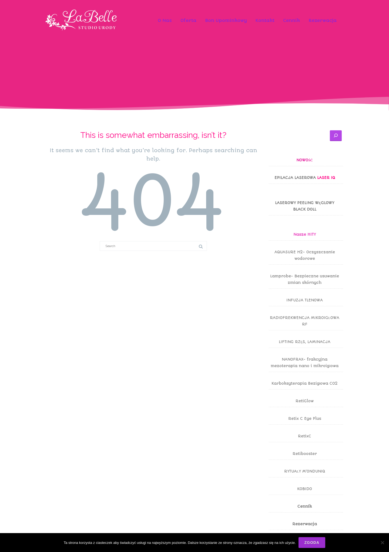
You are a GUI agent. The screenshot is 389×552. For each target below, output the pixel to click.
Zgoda (312, 542)
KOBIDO (304, 489)
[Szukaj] (336, 135)
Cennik (291, 20)
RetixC (304, 436)
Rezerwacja (322, 20)
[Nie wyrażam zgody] (382, 542)
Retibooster (305, 453)
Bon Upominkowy (226, 20)
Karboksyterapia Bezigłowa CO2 (304, 383)
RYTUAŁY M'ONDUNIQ (304, 471)
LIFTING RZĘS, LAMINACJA (304, 342)
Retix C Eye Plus (304, 418)
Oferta (188, 20)
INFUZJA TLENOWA (304, 300)
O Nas (165, 20)
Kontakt (265, 20)
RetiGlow (305, 401)
